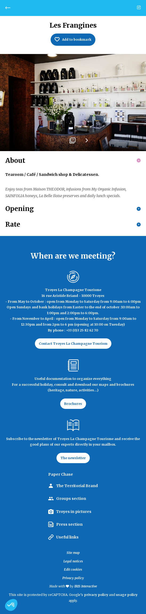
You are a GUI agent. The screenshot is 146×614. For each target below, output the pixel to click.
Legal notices (73, 561)
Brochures (73, 404)
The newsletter (73, 458)
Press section (69, 524)
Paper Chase (60, 474)
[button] (11, 605)
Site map (73, 553)
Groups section (71, 498)
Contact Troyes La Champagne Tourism (73, 344)
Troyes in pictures (73, 511)
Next (86, 142)
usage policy (126, 595)
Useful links (67, 537)
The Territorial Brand (77, 485)
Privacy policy (73, 578)
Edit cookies (73, 569)
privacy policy (96, 595)
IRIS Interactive (85, 586)
